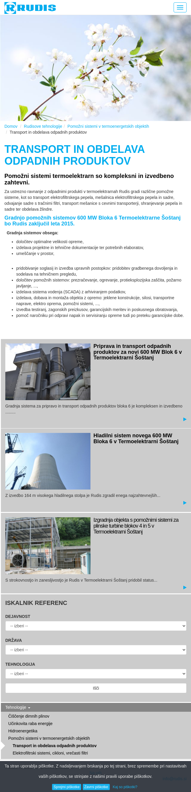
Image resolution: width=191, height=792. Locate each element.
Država (13, 640)
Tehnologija (20, 664)
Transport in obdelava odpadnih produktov (55, 745)
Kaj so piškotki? (125, 787)
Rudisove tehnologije (43, 126)
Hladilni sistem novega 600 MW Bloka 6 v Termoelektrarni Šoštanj (136, 438)
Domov (10, 126)
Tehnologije (17, 707)
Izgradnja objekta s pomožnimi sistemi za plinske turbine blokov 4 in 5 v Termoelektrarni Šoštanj (135, 526)
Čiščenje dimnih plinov (28, 716)
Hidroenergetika (22, 731)
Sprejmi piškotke (67, 787)
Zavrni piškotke (96, 787)
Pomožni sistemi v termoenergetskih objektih (108, 126)
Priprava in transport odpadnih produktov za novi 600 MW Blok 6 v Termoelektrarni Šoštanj (137, 352)
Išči (96, 688)
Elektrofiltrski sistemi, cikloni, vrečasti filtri (50, 753)
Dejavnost (17, 616)
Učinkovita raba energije (30, 723)
